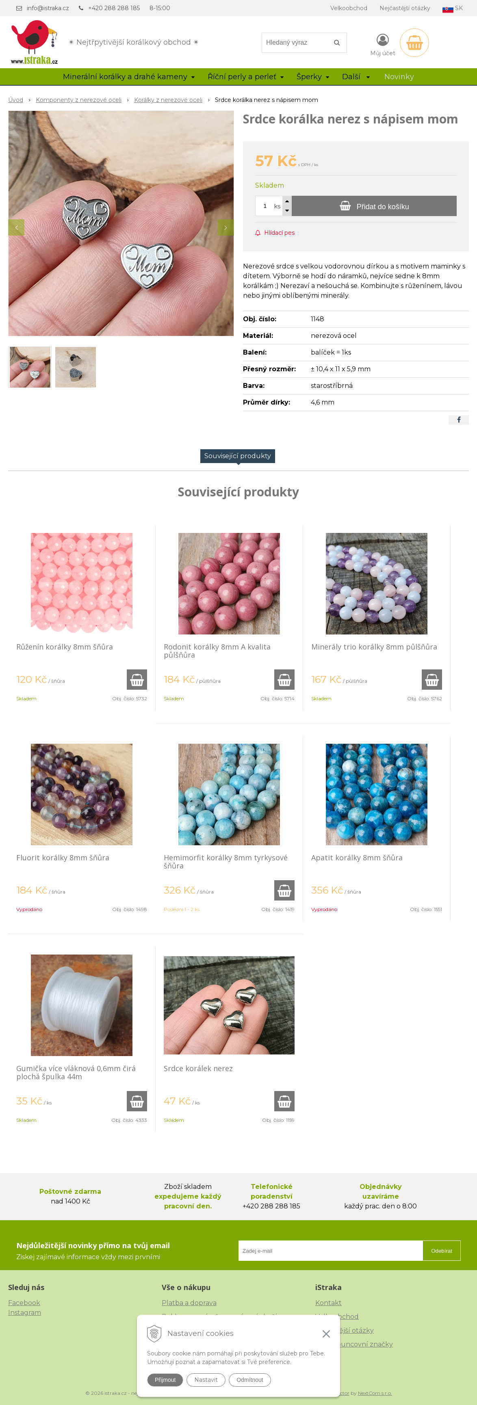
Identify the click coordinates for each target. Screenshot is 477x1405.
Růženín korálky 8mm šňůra (64, 647)
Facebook (24, 1303)
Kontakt (328, 1303)
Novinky (399, 76)
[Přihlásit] (382, 44)
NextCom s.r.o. (375, 1393)
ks (277, 206)
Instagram (24, 1312)
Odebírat (441, 1251)
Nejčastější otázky (404, 8)
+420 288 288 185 (114, 8)
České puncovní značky (354, 1344)
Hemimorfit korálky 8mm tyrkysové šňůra (226, 861)
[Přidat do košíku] (374, 206)
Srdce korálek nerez (198, 1068)
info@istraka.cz (48, 8)
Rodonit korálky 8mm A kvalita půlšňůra (217, 651)
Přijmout (165, 1380)
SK (452, 8)
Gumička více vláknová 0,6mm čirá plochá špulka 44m (76, 1072)
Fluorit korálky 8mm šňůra (62, 857)
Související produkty (237, 456)
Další (356, 76)
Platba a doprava (189, 1303)
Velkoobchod (348, 8)
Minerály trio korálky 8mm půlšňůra (374, 647)
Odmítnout (249, 1380)
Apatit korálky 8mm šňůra (357, 857)
